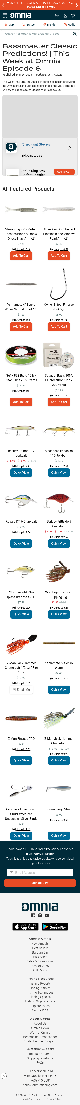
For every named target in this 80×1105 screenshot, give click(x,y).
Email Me (21, 690)
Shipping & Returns (40, 1058)
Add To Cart (64, 171)
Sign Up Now (39, 883)
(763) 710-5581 (40, 1080)
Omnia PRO (40, 1010)
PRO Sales (40, 957)
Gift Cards (40, 970)
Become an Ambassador (40, 1037)
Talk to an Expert (40, 1054)
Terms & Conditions (29, 1099)
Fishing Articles (40, 988)
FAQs (40, 1063)
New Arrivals (40, 943)
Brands (49, 24)
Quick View (21, 472)
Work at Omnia (40, 1032)
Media (69, 25)
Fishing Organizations (40, 1001)
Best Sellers (40, 948)
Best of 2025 (40, 966)
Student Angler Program (40, 1041)
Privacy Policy (54, 1099)
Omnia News (40, 1028)
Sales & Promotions (40, 961)
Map (9, 24)
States (28, 25)
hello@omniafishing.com (40, 1085)
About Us (40, 1023)
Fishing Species (40, 997)
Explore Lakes (40, 1006)
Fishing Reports (40, 983)
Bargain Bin (40, 952)
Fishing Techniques (40, 992)
